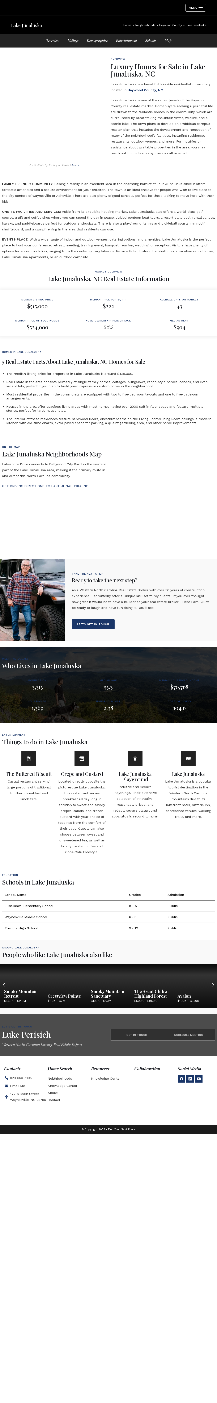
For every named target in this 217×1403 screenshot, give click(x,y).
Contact (54, 1137)
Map (168, 40)
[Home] (127, 25)
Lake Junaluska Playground (135, 814)
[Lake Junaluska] (188, 795)
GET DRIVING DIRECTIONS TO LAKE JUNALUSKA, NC (45, 523)
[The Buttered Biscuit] (28, 795)
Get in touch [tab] (136, 1072)
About (53, 1130)
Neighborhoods (60, 1116)
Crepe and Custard (82, 811)
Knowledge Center (62, 1123)
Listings (73, 40)
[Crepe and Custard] (82, 795)
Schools (150, 40)
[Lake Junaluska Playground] (135, 795)
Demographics (97, 40)
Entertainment (126, 40)
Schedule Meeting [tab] (188, 1072)
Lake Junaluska (188, 811)
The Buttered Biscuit (29, 811)
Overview (52, 40)
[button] (213, 1022)
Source (75, 202)
